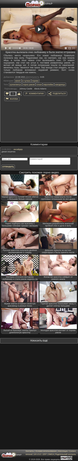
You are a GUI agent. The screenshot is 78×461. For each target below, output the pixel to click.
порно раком (29, 84)
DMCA (51, 454)
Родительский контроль (65, 454)
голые (39, 84)
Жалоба (14, 99)
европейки (48, 84)
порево (35, 81)
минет (18, 81)
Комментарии (36, 93)
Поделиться (59, 93)
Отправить (8, 167)
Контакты (30, 451)
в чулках (26, 81)
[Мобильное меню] (2, 3)
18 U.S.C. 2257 (40, 454)
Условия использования (45, 451)
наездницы (60, 84)
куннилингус (15, 84)
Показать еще (39, 341)
